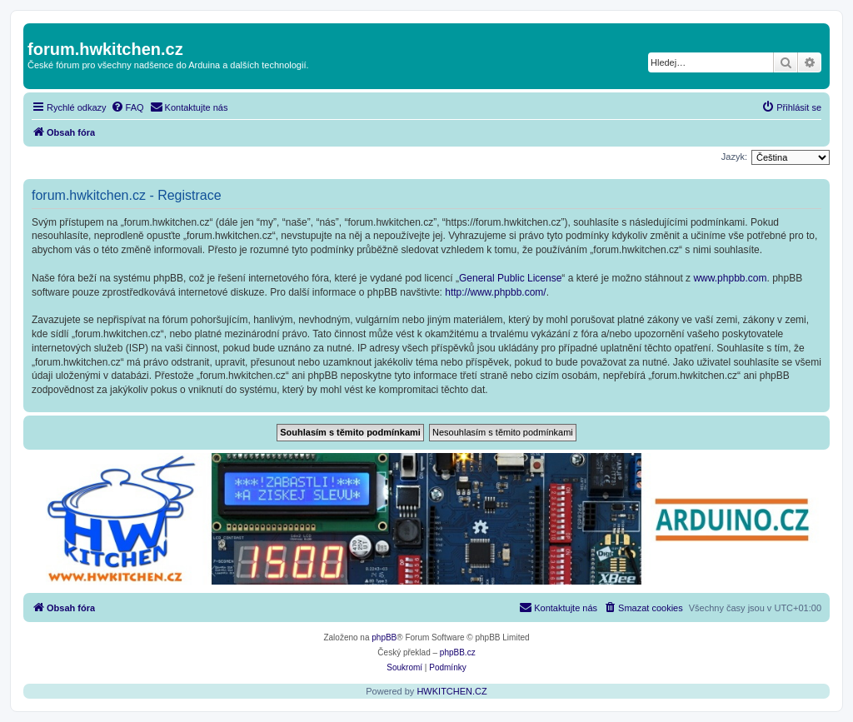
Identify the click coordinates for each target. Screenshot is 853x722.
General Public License (510, 278)
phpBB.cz (458, 652)
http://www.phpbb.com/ (495, 292)
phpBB (384, 637)
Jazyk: (734, 157)
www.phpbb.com (729, 278)
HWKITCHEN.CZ (451, 691)
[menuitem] (127, 107)
